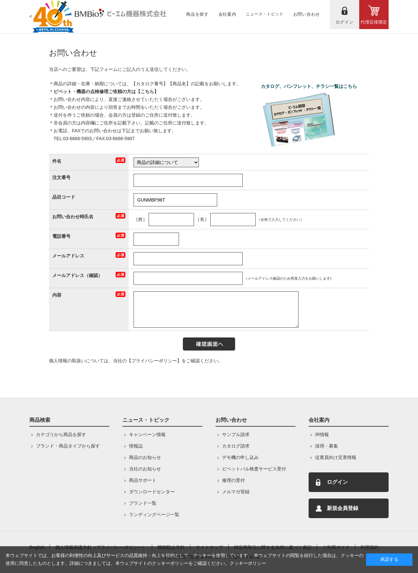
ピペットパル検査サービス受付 (254, 468)
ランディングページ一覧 (154, 514)
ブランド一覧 (142, 503)
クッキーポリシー (248, 563)
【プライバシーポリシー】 (154, 360)
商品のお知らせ (145, 457)
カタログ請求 (235, 446)
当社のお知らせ (145, 468)
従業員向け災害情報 (335, 457)
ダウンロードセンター (152, 491)
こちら (147, 91)
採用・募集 (326, 446)
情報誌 (136, 446)
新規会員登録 (342, 508)
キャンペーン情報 (147, 434)
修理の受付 (233, 480)
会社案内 (319, 420)
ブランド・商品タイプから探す (68, 446)
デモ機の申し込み (240, 457)
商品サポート (142, 480)
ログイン (337, 482)
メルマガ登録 (235, 491)
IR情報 (322, 434)
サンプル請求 (235, 434)
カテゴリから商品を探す (61, 434)
